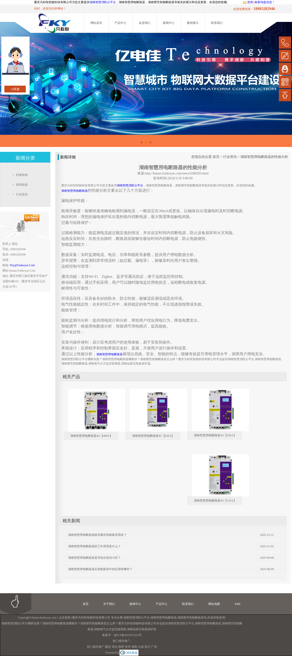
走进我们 (144, 23)
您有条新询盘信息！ (259, 2)
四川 (147, 646)
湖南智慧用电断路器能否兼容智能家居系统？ (97, 535)
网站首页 (96, 23)
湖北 (115, 646)
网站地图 (214, 604)
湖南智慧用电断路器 (163, 617)
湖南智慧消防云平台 (103, 2)
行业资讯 (230, 157)
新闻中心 (168, 23)
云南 (141, 646)
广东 (154, 646)
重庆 (108, 646)
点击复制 (65, 617)
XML (238, 604)
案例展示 (193, 23)
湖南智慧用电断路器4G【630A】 (153, 435)
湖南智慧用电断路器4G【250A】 (215, 435)
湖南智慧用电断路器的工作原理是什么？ (94, 546)
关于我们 (109, 604)
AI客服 (15, 89)
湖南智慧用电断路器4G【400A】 (91, 435)
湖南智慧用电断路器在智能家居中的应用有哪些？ (100, 569)
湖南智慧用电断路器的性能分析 (264, 157)
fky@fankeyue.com (22, 265)
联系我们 (217, 23)
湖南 (134, 646)
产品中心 (120, 23)
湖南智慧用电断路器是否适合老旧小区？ (94, 557)
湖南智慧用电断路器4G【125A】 (215, 500)
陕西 (121, 646)
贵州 (128, 646)
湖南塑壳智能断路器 (190, 617)
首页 (216, 157)
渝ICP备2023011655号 (128, 635)
